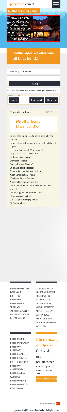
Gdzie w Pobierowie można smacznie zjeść (29, 90)
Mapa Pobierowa (44, 318)
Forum (28, 71)
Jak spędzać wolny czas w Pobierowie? (19, 313)
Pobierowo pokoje (19, 384)
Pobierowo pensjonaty (15, 348)
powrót (14, 100)
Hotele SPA (41, 326)
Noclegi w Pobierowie (15, 298)
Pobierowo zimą (43, 303)
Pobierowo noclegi (19, 339)
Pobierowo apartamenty (16, 367)
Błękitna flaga (17, 318)
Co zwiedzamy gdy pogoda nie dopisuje (45, 290)
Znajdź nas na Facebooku (33, 410)
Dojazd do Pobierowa (46, 322)
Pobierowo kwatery (19, 343)
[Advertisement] (33, 243)
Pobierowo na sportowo (17, 305)
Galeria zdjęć (42, 314)
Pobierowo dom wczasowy (17, 375)
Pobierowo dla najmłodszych (43, 298)
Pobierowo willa (18, 358)
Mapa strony (16, 388)
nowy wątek (36, 100)
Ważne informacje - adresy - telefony (45, 309)
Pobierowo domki (18, 380)
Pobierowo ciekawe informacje (19, 290)
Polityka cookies (53, 410)
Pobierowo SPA (17, 354)
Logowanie (16, 410)
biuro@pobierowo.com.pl (47, 379)
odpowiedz (51, 100)
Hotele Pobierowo (19, 362)
